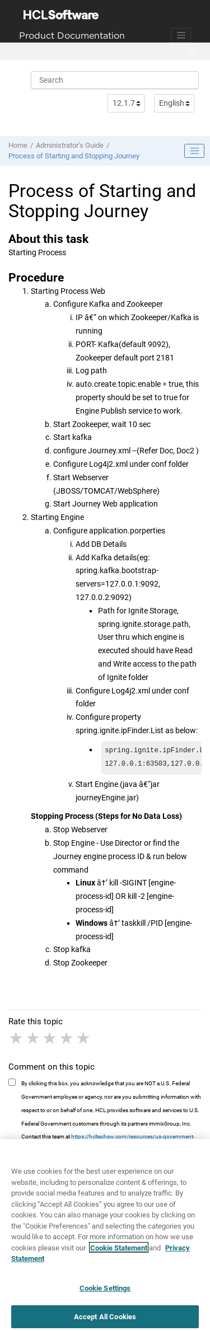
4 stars (67, 1040)
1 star (16, 1040)
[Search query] (115, 80)
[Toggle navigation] (181, 35)
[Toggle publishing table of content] (194, 151)
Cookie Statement (118, 1254)
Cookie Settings (105, 1295)
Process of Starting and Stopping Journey (73, 156)
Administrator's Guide (70, 145)
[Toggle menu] (191, 51)
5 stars (84, 1040)
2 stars (33, 1040)
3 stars (50, 1040)
